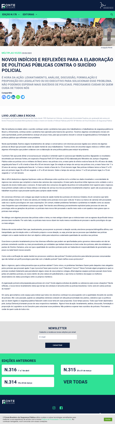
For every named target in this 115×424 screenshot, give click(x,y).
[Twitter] (9, 97)
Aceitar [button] (108, 419)
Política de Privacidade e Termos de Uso (56, 419)
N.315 (77, 369)
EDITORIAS (28, 14)
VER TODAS (75, 382)
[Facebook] (4, 97)
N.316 (16, 369)
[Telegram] (23, 97)
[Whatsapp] (18, 97)
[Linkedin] (13, 97)
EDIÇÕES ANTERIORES (19, 361)
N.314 (18, 382)
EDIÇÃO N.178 (9, 14)
